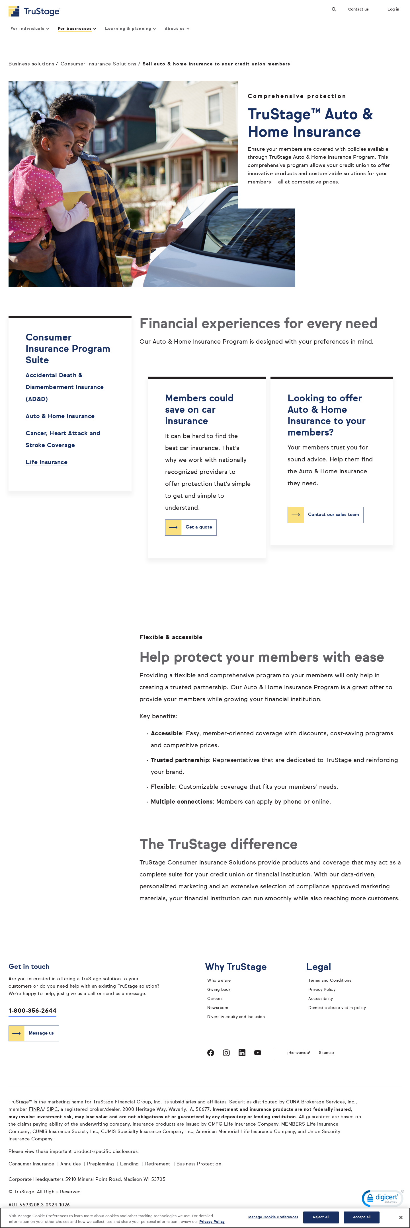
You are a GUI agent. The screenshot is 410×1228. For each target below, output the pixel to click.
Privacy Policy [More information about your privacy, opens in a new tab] (212, 1222)
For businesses (77, 29)
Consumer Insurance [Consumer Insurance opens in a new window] (31, 1164)
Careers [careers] (215, 999)
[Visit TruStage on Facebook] (210, 1052)
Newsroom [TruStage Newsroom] (217, 1008)
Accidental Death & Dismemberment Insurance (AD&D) (65, 388)
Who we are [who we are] (219, 981)
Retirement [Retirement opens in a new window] (157, 1164)
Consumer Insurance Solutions (99, 64)
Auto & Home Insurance (60, 417)
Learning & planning (130, 29)
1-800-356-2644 (32, 1011)
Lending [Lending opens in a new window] (129, 1164)
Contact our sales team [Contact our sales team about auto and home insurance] (333, 515)
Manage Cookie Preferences (273, 1217)
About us (177, 29)
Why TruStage (240, 967)
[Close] (401, 1217)
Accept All (361, 1217)
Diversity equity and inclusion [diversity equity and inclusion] (236, 1017)
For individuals (29, 29)
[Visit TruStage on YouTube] (257, 1052)
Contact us (358, 9)
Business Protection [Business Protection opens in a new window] (199, 1164)
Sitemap (326, 1053)
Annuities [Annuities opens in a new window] (70, 1164)
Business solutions (31, 64)
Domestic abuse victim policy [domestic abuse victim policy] (337, 1008)
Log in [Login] (393, 9)
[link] (383, 1200)
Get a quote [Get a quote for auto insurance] (199, 527)
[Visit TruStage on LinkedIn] (242, 1052)
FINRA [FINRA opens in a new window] (36, 1109)
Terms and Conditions (329, 981)
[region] (205, 1218)
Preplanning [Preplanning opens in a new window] (100, 1164)
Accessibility (320, 999)
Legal (323, 967)
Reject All (321, 1217)
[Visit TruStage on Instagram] (226, 1052)
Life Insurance (46, 463)
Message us (41, 1033)
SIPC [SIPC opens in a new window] (52, 1109)
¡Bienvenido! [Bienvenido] (298, 1053)
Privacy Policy (321, 990)
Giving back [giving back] (219, 990)
